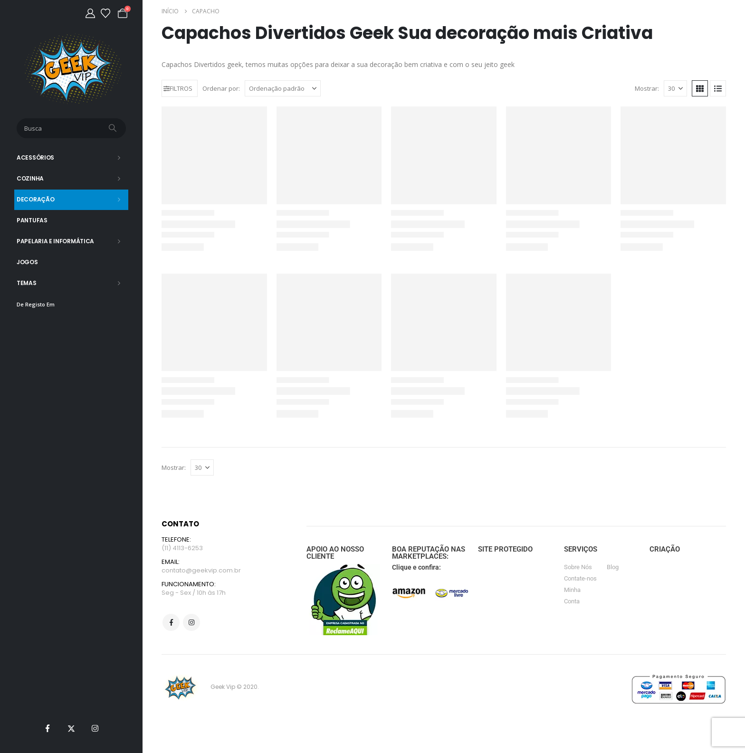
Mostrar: (647, 88)
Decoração (35, 199)
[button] (180, 88)
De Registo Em (36, 304)
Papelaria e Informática (55, 241)
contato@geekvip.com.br (201, 570)
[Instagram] (95, 728)
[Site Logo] (71, 68)
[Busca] (113, 128)
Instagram (191, 622)
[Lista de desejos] (105, 13)
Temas (27, 283)
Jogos (27, 262)
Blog (613, 567)
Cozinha (30, 178)
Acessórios (35, 157)
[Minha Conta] (90, 13)
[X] (71, 728)
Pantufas (32, 220)
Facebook (171, 622)
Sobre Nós (578, 567)
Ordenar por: (221, 88)
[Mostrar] (675, 88)
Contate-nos (580, 578)
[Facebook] (47, 728)
